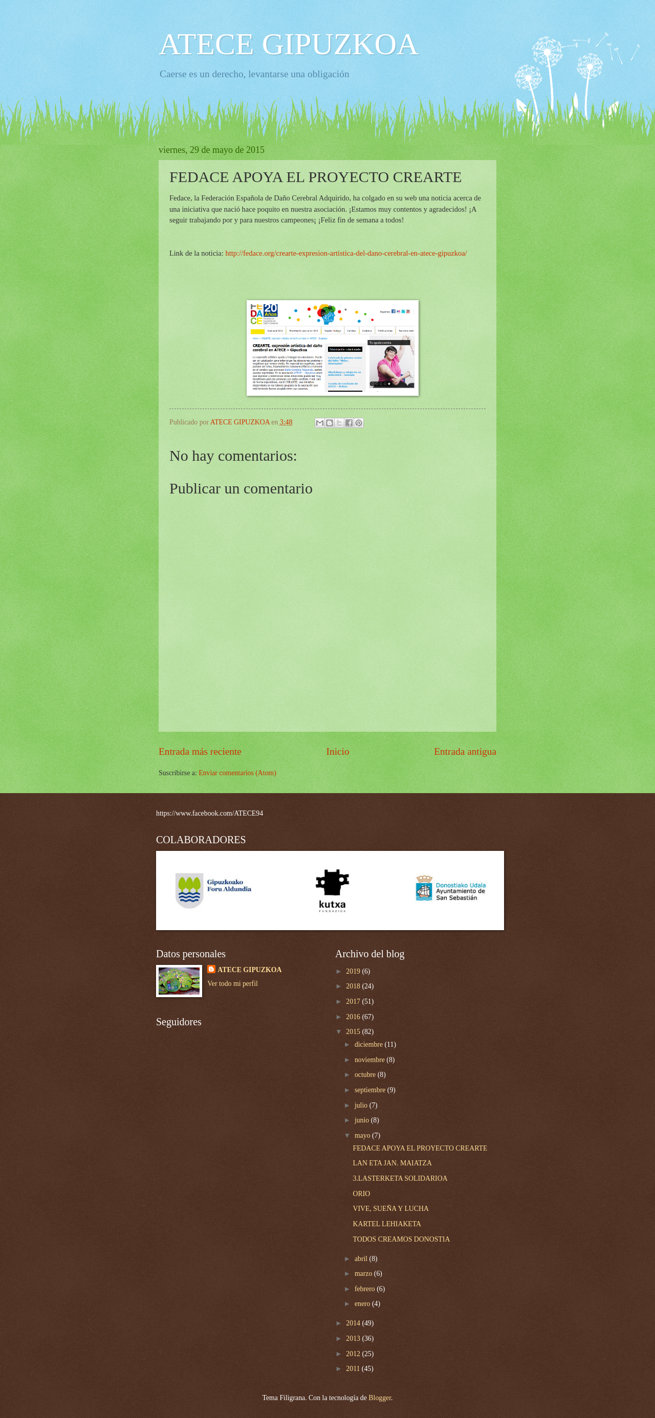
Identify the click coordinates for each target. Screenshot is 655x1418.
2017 (354, 1001)
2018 (354, 986)
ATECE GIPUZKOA (289, 44)
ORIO (361, 1194)
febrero (366, 1289)
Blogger (379, 1398)
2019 (354, 971)
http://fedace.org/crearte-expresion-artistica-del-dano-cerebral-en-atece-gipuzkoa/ (346, 253)
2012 (354, 1354)
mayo (363, 1135)
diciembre (370, 1044)
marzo (364, 1273)
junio (363, 1120)
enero (363, 1304)
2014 (354, 1323)
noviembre (370, 1060)
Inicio (338, 751)
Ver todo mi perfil (232, 983)
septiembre (371, 1090)
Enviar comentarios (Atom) (237, 773)
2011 (354, 1368)
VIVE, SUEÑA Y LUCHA (390, 1208)
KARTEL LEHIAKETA (387, 1224)
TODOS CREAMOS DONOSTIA (401, 1239)
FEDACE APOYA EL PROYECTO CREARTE (420, 1148)
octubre (366, 1074)
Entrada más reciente (200, 751)
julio (362, 1105)
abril (362, 1259)
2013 (354, 1338)
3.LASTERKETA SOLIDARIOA (400, 1178)
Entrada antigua (465, 751)
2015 (354, 1032)
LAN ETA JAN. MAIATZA (392, 1163)
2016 (354, 1017)
